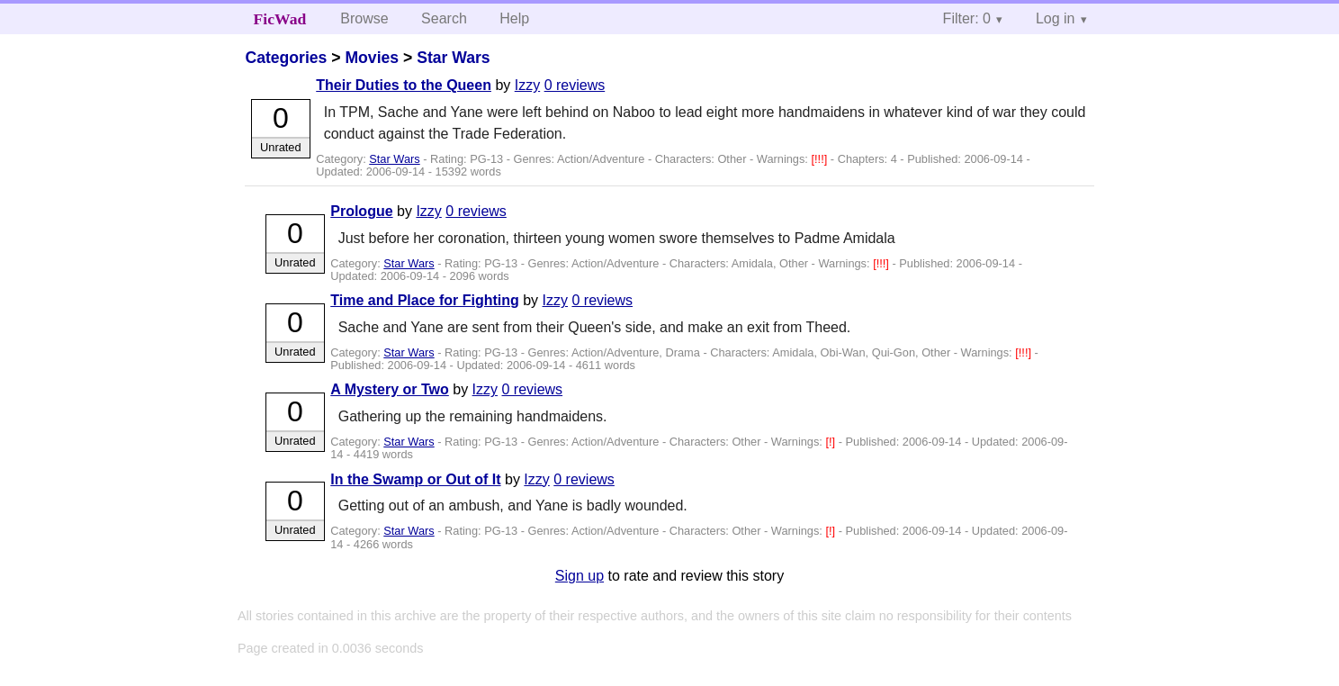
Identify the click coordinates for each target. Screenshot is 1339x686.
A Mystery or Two (389, 389)
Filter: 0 (967, 18)
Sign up (579, 575)
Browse (364, 18)
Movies (372, 58)
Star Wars (453, 58)
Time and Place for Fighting (424, 300)
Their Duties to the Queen (403, 85)
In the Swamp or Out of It (415, 479)
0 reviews (575, 85)
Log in (1055, 18)
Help (514, 18)
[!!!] (820, 159)
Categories (286, 58)
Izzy (527, 85)
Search (444, 18)
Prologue (361, 211)
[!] (831, 441)
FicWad (280, 19)
